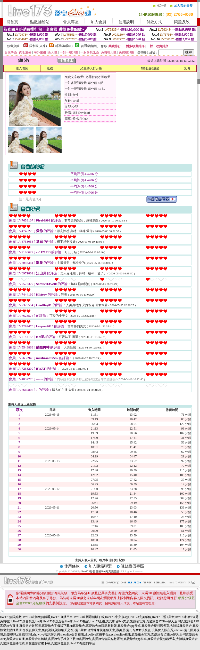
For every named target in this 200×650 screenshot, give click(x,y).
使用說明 (126, 22)
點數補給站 (39, 22)
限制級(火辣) (38, 46)
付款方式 (154, 22)
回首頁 (12, 22)
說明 (187, 68)
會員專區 (71, 22)
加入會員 (98, 22)
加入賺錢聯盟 (100, 566)
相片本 (103, 560)
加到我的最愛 (150, 68)
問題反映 (182, 22)
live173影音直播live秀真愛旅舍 (100, 571)
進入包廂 (22, 68)
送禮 (50, 68)
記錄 (122, 560)
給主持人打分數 (91, 68)
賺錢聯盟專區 (132, 566)
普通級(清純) (89, 46)
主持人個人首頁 (86, 560)
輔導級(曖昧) (64, 46)
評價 (113, 560)
